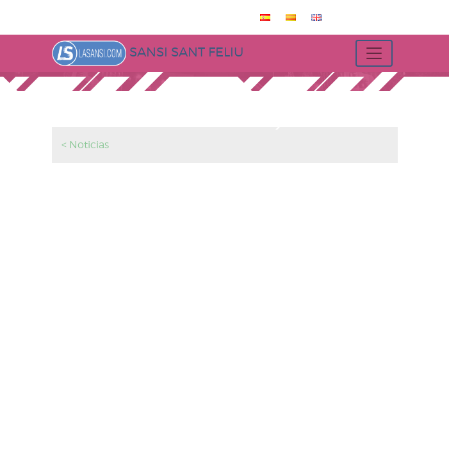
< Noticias (85, 145)
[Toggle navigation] (374, 53)
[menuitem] (262, 17)
